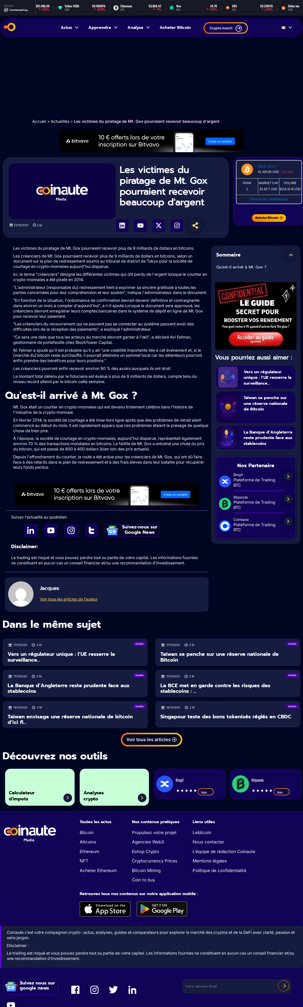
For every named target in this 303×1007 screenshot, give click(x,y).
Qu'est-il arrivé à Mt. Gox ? (241, 267)
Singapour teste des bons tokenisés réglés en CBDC (225, 717)
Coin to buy (143, 879)
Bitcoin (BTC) (267, 166)
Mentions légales (210, 860)
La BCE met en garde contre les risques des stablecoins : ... (215, 688)
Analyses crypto (97, 793)
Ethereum (89, 851)
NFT (84, 860)
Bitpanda (257, 780)
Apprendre (103, 28)
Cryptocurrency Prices (154, 860)
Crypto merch (226, 28)
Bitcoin (87, 832)
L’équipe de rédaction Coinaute (224, 851)
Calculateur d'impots (26, 793)
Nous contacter (208, 841)
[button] (291, 255)
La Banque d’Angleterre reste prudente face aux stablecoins (267, 446)
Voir (205, 792)
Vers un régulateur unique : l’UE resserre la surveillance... (267, 380)
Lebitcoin (202, 832)
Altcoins (88, 841)
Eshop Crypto (145, 851)
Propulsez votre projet (154, 832)
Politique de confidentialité (219, 870)
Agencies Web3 (148, 841)
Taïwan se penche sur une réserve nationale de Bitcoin (266, 412)
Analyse (138, 28)
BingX (179, 780)
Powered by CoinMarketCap (269, 199)
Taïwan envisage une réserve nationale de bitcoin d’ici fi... (70, 719)
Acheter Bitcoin (175, 28)
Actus (70, 28)
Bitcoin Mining (146, 870)
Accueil (39, 121)
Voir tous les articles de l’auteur (69, 599)
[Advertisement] (151, 77)
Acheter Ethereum (98, 870)
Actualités (60, 121)
